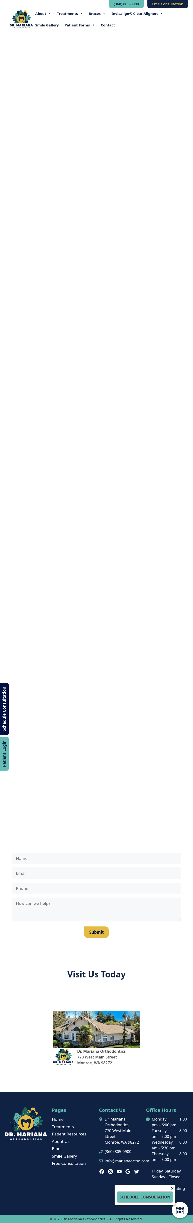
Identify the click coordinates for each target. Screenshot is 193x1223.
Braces (97, 13)
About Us (60, 1141)
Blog (56, 1148)
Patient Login (4, 753)
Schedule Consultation (4, 709)
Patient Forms (80, 25)
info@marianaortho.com (127, 1161)
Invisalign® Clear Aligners (137, 13)
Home (57, 1119)
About (43, 13)
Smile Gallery (47, 25)
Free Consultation (167, 3)
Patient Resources (69, 1134)
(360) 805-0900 (126, 3)
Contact (108, 25)
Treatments (70, 13)
